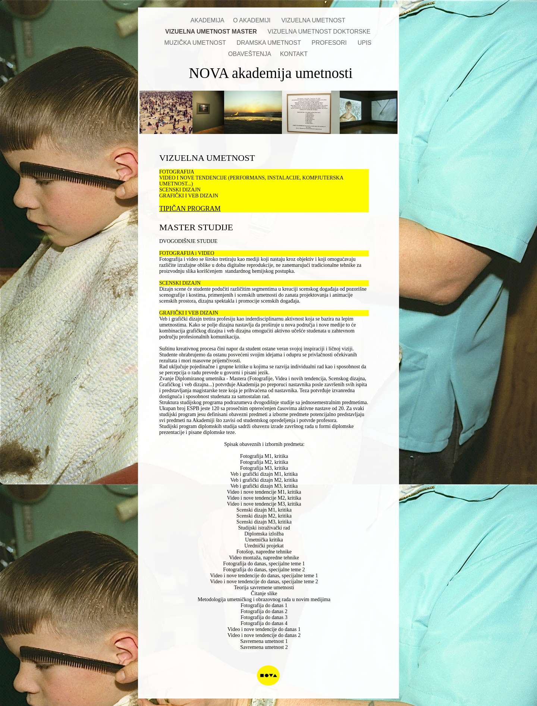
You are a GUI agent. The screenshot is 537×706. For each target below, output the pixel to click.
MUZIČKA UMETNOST (196, 43)
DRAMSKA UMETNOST (270, 43)
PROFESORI (331, 43)
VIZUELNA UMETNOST (314, 20)
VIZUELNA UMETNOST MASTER (212, 31)
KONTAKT (295, 54)
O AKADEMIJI (253, 20)
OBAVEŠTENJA (250, 54)
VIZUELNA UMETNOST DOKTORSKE (320, 31)
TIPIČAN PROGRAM (190, 208)
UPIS (365, 43)
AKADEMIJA (208, 20)
